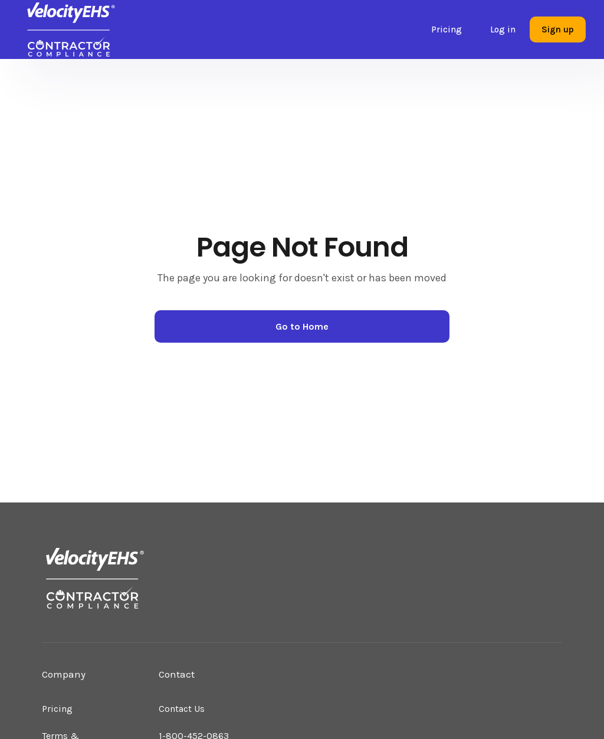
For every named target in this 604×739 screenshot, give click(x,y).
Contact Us (182, 708)
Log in (503, 29)
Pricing (446, 29)
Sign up (557, 29)
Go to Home (302, 326)
